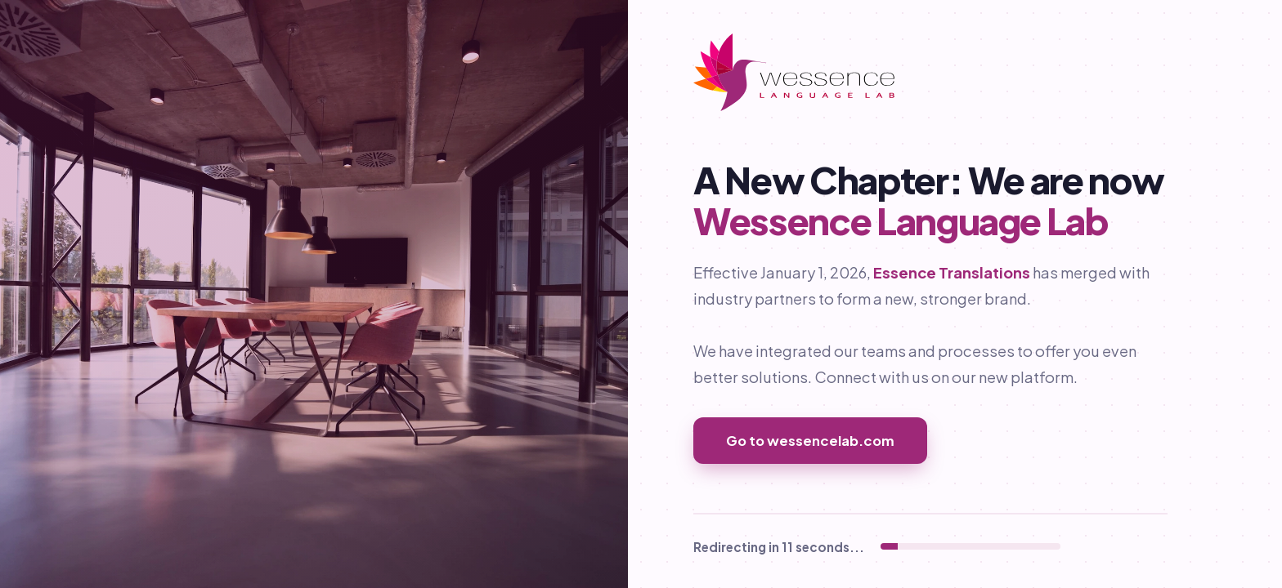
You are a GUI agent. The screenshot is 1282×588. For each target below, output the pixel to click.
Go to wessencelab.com (810, 440)
